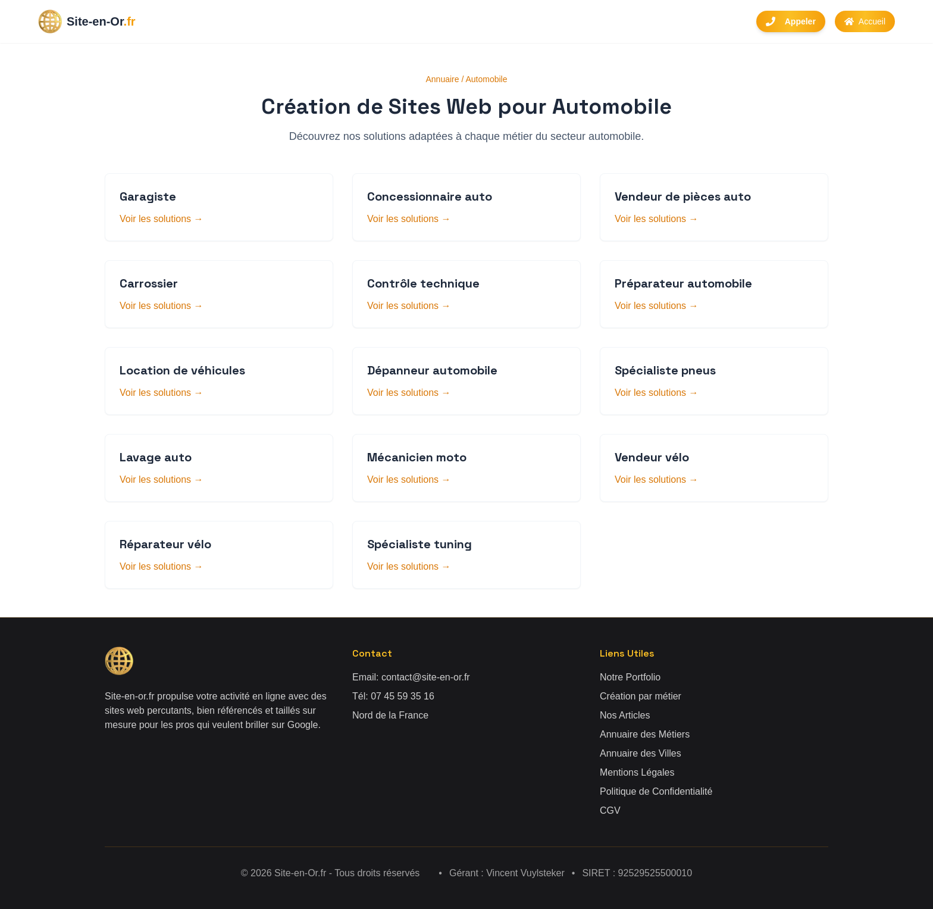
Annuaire (442, 79)
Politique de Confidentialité (656, 791)
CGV (610, 810)
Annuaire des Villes (640, 753)
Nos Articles (625, 715)
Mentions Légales (637, 772)
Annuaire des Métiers (645, 734)
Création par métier (640, 696)
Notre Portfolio (630, 677)
